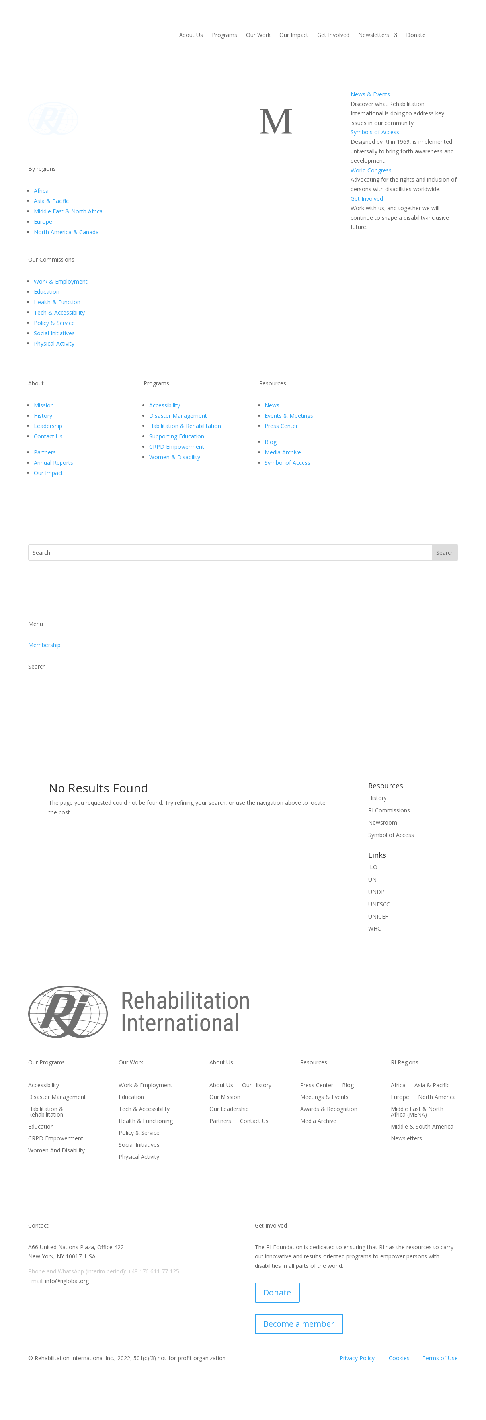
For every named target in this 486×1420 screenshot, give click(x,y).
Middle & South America (422, 1127)
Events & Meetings (289, 415)
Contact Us (48, 436)
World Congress (371, 170)
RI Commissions (389, 810)
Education (46, 291)
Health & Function (57, 302)
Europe (43, 221)
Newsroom (382, 822)
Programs (224, 35)
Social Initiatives (54, 333)
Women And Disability (56, 1151)
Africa (41, 190)
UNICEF (378, 916)
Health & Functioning (146, 1121)
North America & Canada (66, 232)
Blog (271, 442)
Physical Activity (54, 343)
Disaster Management (178, 415)
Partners (45, 452)
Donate (415, 35)
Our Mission (224, 1097)
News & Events (370, 94)
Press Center (281, 426)
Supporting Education (176, 436)
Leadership (48, 426)
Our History (256, 1085)
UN (372, 879)
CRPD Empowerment (176, 446)
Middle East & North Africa (68, 211)
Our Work (258, 35)
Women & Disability (174, 457)
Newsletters (373, 35)
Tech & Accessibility (59, 312)
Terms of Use (440, 1358)
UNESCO (379, 904)
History (43, 415)
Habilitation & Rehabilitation (185, 426)
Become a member (298, 1323)
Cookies (399, 1358)
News (272, 405)
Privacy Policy (357, 1358)
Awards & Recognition (328, 1109)
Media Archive (283, 452)
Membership (44, 645)
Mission (44, 405)
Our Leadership (229, 1109)
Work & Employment (61, 281)
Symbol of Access (287, 462)
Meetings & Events (324, 1097)
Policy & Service (54, 323)
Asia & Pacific (51, 201)
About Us (191, 35)
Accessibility (164, 405)
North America (437, 1097)
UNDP (376, 892)
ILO (372, 867)
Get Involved (333, 35)
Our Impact (293, 35)
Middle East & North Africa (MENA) (417, 1112)
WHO (375, 928)
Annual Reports (53, 462)
